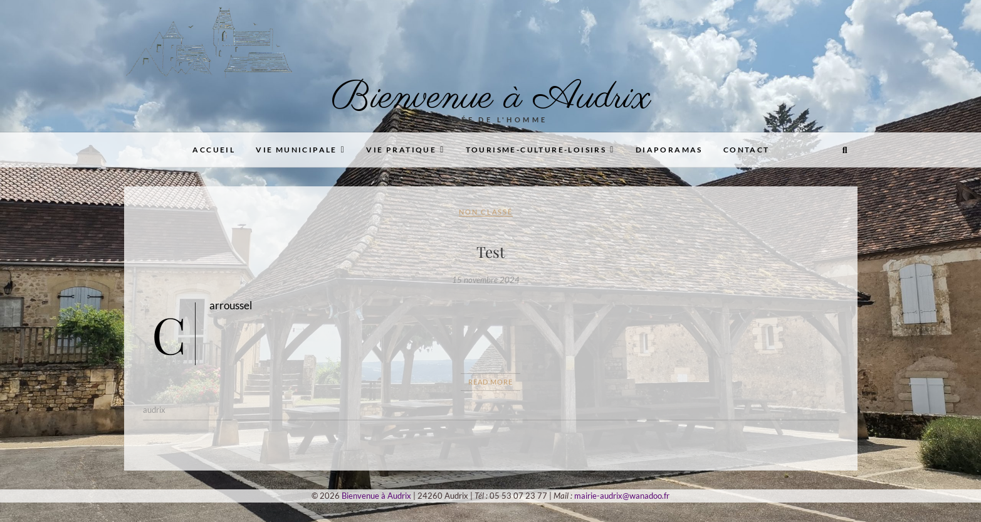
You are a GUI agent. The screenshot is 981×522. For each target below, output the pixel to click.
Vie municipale (296, 149)
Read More (490, 382)
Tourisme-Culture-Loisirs (536, 149)
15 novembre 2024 (486, 280)
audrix (154, 410)
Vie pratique (401, 149)
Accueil (213, 149)
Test (490, 252)
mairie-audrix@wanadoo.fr (621, 496)
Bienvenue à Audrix (491, 98)
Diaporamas (669, 149)
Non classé (486, 212)
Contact (746, 149)
